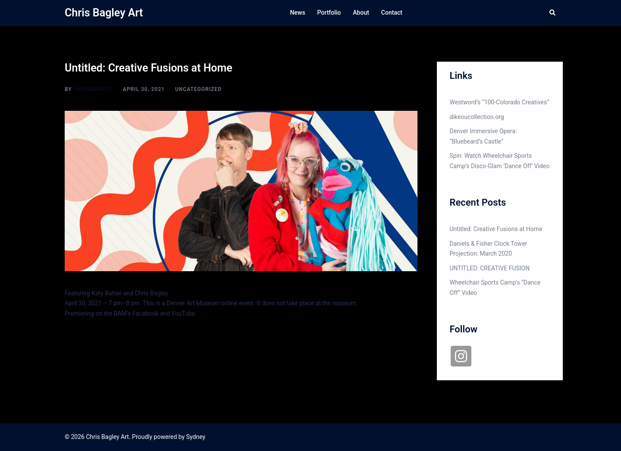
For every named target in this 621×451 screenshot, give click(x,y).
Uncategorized (198, 89)
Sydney (195, 436)
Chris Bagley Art (104, 12)
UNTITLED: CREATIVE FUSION (490, 268)
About (361, 12)
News (297, 12)
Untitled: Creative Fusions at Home (496, 229)
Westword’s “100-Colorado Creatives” (499, 102)
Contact (391, 12)
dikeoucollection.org (477, 116)
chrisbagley (93, 89)
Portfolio (329, 12)
